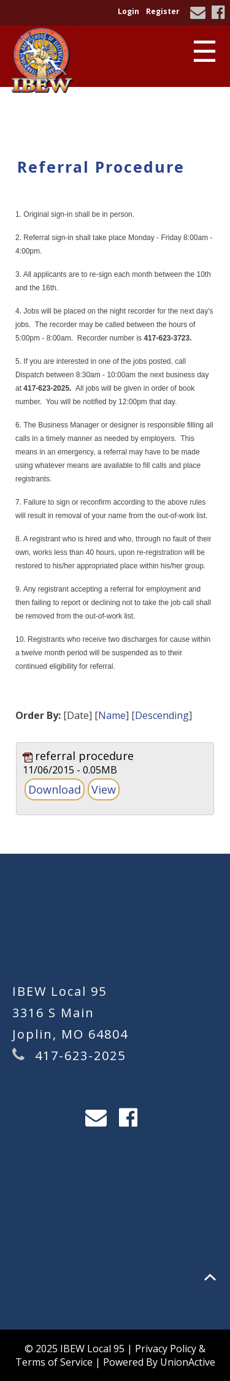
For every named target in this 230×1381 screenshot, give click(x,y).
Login (128, 11)
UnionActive (187, 1362)
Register (163, 11)
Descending (162, 715)
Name (112, 715)
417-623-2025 (80, 1055)
